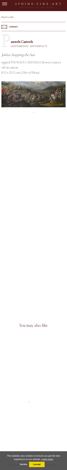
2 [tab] (33, 402)
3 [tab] (38, 402)
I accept (37, 464)
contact (9, 27)
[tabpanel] (33, 94)
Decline (23, 464)
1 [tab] (33, 112)
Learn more (47, 459)
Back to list (7, 17)
